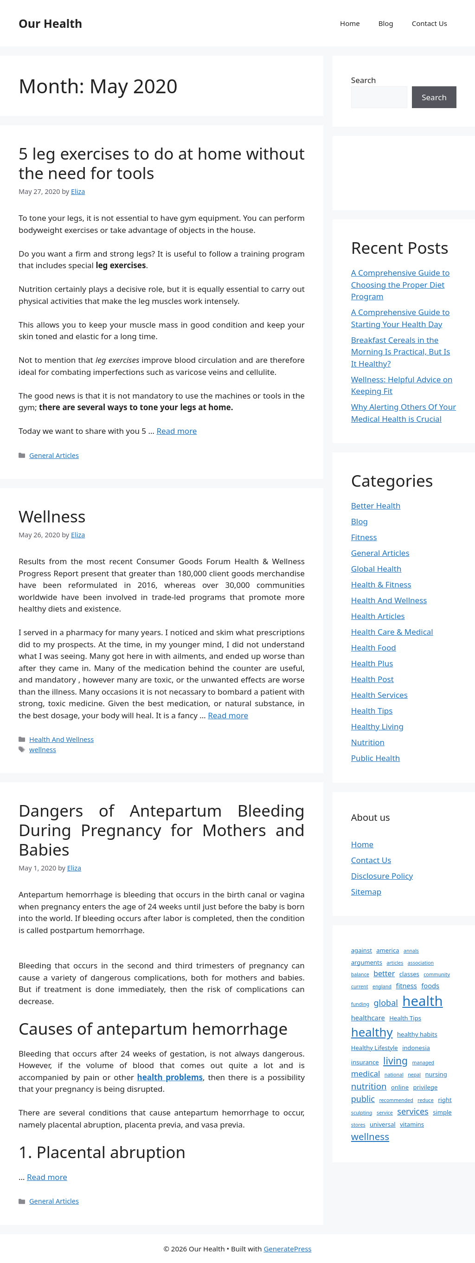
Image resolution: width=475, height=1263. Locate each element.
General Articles (54, 455)
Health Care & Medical (392, 631)
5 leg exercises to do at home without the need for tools (162, 163)
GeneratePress (287, 1248)
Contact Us (429, 23)
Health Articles (378, 616)
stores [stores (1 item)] (358, 1124)
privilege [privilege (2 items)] (425, 1087)
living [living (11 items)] (395, 1060)
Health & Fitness (381, 584)
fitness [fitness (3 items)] (406, 985)
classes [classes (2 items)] (409, 974)
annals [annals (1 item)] (411, 950)
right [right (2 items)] (445, 1099)
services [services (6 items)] (412, 1111)
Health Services (379, 694)
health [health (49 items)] (422, 1001)
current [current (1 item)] (359, 986)
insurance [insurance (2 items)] (365, 1062)
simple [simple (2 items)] (442, 1112)
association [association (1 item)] (421, 963)
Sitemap (366, 891)
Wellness (52, 516)
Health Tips (372, 710)
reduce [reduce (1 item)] (425, 1100)
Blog (386, 23)
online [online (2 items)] (400, 1087)
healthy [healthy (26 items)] (372, 1032)
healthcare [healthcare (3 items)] (368, 1017)
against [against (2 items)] (361, 950)
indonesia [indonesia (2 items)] (416, 1048)
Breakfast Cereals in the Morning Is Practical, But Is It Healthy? (400, 352)
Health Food (373, 647)
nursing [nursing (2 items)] (436, 1074)
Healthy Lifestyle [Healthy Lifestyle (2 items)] (374, 1048)
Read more (176, 430)
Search (363, 80)
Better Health (376, 505)
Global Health (376, 568)
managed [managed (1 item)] (423, 1062)
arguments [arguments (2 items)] (366, 962)
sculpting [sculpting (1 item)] (361, 1112)
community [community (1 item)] (437, 974)
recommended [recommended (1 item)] (396, 1100)
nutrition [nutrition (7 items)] (369, 1086)
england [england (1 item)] (382, 986)
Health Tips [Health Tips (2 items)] (405, 1018)
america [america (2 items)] (387, 950)
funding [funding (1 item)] (360, 1004)
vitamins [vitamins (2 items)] (412, 1124)
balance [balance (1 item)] (360, 974)
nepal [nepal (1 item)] (414, 1074)
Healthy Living (377, 726)
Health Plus (372, 663)
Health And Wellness (61, 739)
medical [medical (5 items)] (365, 1073)
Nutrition (368, 742)
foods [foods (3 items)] (430, 985)
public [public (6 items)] (363, 1098)
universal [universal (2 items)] (383, 1124)
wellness (42, 749)
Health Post (372, 679)
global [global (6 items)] (386, 1002)
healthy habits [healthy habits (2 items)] (417, 1034)
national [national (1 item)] (394, 1074)
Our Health (50, 23)
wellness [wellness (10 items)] (370, 1136)
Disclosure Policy (382, 875)
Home (350, 23)
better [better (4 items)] (384, 973)
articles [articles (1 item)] (394, 963)
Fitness (364, 537)
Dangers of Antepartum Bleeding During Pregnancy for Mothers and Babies (162, 829)
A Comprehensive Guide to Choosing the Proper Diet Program (400, 284)
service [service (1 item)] (385, 1112)
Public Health (375, 758)
